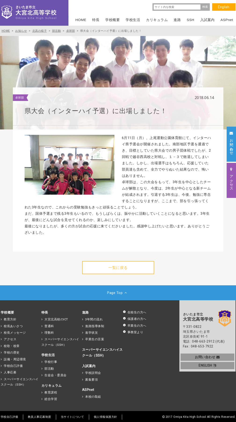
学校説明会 (93, 373)
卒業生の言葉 (94, 339)
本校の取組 (93, 396)
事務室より (133, 332)
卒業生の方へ (134, 325)
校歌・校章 (12, 346)
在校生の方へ (134, 312)
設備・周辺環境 (15, 359)
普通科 (49, 326)
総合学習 (50, 399)
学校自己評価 (13, 366)
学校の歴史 (12, 352)
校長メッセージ (15, 332)
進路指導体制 (94, 326)
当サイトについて (72, 416)
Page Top (118, 293)
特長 (44, 312)
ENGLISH (207, 365)
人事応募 (10, 372)
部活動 (49, 368)
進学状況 (91, 332)
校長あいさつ (13, 326)
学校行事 (50, 362)
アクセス (10, 339)
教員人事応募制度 (39, 416)
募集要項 (91, 379)
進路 (85, 312)
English (223, 7)
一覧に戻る (118, 268)
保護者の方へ (134, 319)
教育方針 (10, 319)
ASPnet (88, 390)
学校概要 (7, 312)
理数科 (49, 332)
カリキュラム (51, 385)
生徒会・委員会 (55, 375)
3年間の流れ (94, 319)
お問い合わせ (207, 357)
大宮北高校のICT (56, 319)
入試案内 (89, 366)
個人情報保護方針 (105, 416)
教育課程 (50, 392)
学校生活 (48, 355)
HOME (80, 20)
